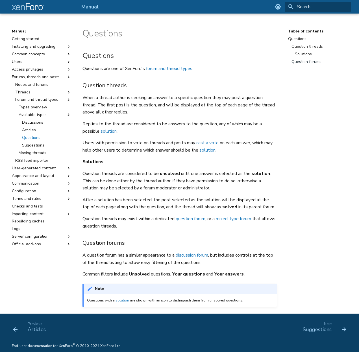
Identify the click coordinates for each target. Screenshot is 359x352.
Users (41, 61)
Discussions (32, 122)
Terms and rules (41, 198)
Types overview (33, 107)
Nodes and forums (31, 84)
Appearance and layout (41, 175)
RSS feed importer (31, 160)
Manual (19, 31)
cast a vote (207, 143)
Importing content (41, 214)
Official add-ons (41, 244)
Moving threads (32, 153)
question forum (190, 219)
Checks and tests (27, 206)
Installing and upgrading (41, 46)
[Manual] (42, 6)
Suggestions (33, 145)
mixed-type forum (233, 219)
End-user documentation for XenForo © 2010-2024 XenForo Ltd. (67, 345)
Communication (41, 183)
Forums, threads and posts (41, 77)
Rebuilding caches (28, 221)
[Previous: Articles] (31, 326)
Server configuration (41, 236)
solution (109, 131)
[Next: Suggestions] (323, 326)
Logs (16, 228)
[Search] (318, 7)
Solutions (303, 54)
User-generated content (41, 168)
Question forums (306, 61)
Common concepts (41, 54)
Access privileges (41, 69)
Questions (31, 137)
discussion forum (192, 255)
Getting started (25, 38)
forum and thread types (169, 68)
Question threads (307, 46)
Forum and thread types (43, 99)
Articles (29, 130)
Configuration (41, 191)
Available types (45, 114)
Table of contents (305, 31)
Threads (43, 92)
